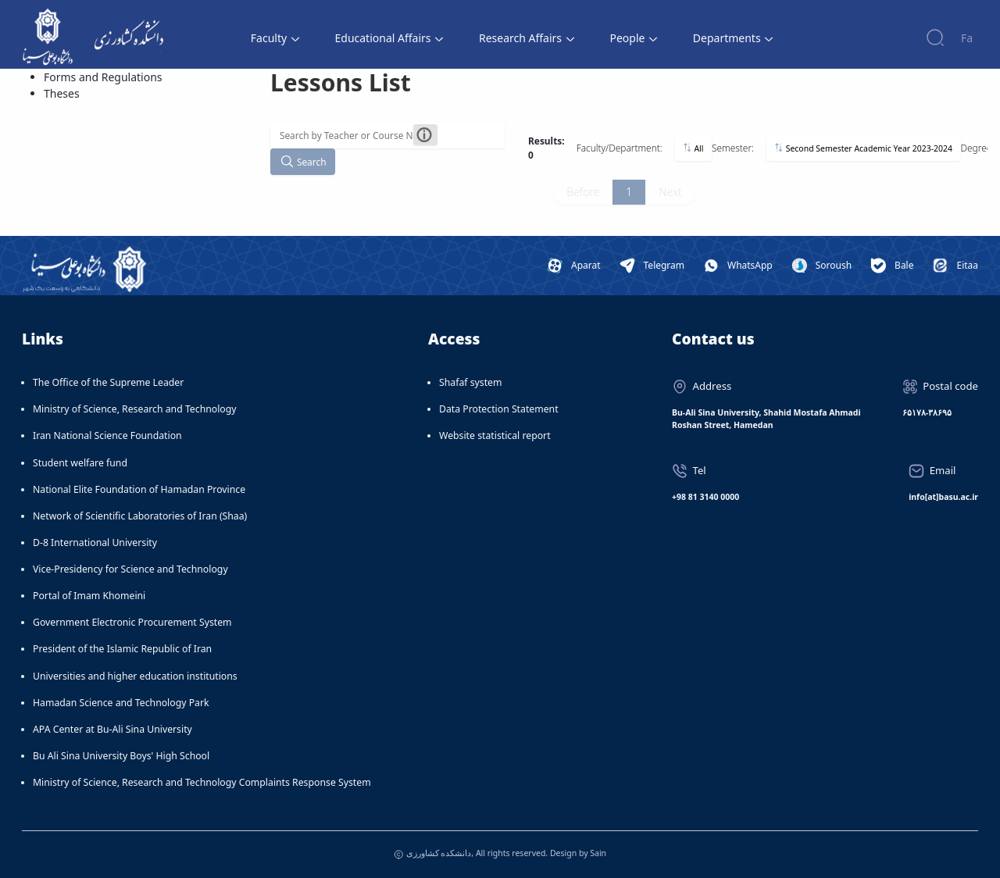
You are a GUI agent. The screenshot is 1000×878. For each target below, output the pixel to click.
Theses (62, 93)
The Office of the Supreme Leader (108, 382)
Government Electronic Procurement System (132, 622)
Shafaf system (470, 382)
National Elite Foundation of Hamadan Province (139, 489)
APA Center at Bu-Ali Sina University (112, 729)
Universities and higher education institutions (135, 676)
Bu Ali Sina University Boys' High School (121, 755)
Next (670, 191)
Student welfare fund (80, 462)
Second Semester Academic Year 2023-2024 (863, 148)
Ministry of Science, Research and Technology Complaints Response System (202, 782)
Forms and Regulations (103, 77)
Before (582, 191)
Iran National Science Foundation (107, 435)
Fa (967, 37)
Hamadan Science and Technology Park (121, 702)
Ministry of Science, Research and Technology (135, 409)
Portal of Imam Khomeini (89, 595)
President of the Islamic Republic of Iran (122, 648)
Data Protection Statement (499, 409)
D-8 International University (95, 542)
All (693, 148)
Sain (598, 853)
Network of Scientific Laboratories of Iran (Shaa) (140, 516)
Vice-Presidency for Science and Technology (130, 569)
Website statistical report (495, 435)
